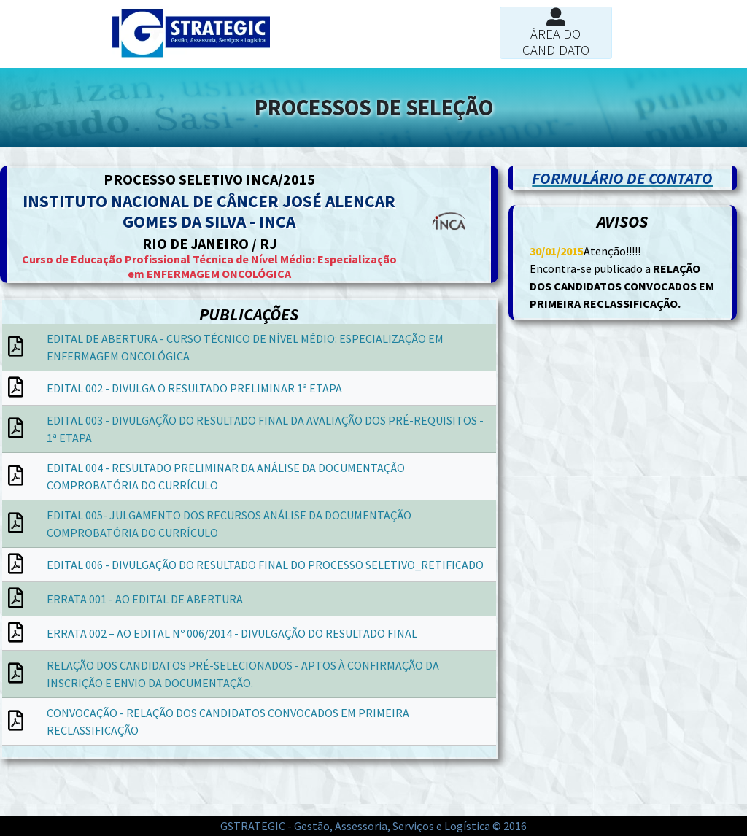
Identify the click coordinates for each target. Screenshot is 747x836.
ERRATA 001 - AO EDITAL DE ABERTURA (145, 599)
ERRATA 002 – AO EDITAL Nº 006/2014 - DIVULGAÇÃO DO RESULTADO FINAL (232, 633)
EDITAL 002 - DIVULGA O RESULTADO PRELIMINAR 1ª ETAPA (194, 388)
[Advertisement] (124, 796)
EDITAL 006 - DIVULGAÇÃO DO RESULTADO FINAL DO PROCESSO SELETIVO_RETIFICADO (265, 564)
